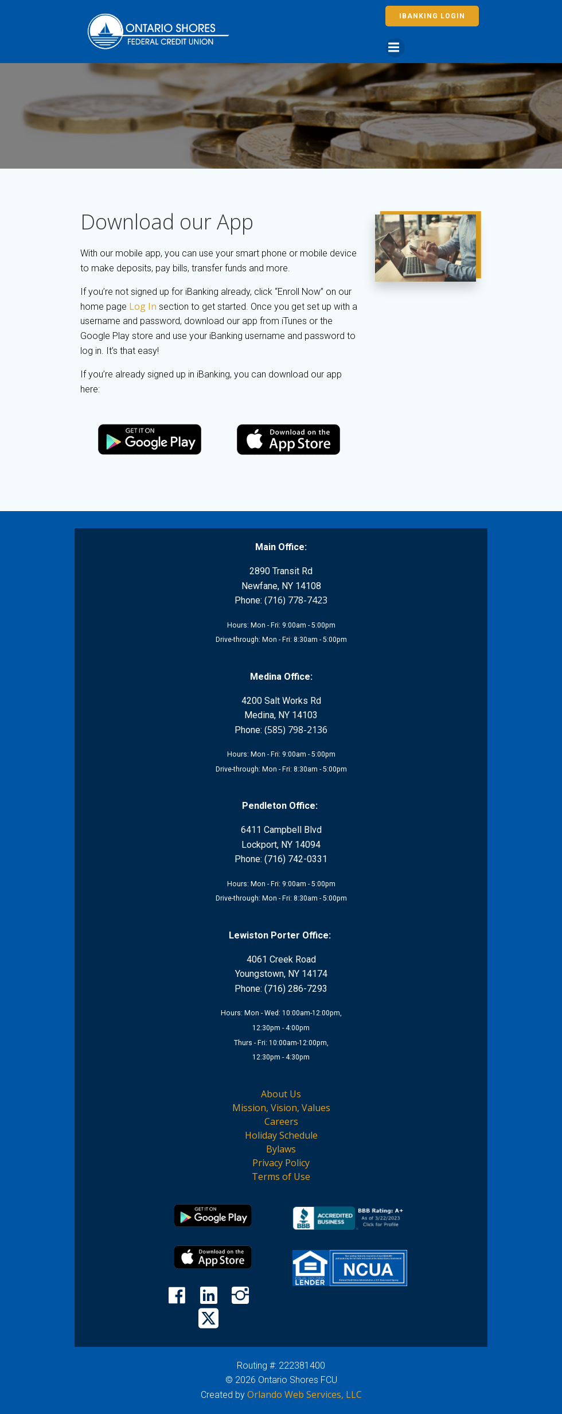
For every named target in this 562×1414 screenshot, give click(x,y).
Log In (143, 306)
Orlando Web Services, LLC (304, 1394)
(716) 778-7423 (295, 600)
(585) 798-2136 (295, 729)
